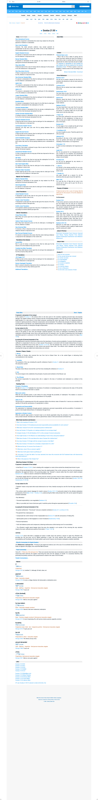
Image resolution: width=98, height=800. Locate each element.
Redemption (64, 236)
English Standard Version (22, 53)
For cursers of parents (64, 263)
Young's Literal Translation (22, 200)
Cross (45, 33)
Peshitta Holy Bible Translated (23, 248)
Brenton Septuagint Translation (23, 263)
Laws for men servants (63, 254)
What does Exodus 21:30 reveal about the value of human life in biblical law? (37, 438)
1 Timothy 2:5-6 (38, 493)
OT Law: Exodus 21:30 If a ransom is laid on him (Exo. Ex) (30, 683)
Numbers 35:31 (60, 78)
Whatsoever (59, 238)
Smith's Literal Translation (22, 206)
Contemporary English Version (23, 126)
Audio (41, 33)
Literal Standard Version (21, 194)
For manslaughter (62, 259)
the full (76, 65)
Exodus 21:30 (24, 388)
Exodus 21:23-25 (44, 344)
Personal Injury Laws (62, 55)
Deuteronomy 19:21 (61, 91)
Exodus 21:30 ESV (20, 667)
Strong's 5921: (19, 599)
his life (66, 65)
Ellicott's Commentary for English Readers (27, 542)
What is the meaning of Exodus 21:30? (27, 422)
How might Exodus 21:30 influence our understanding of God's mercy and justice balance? (40, 435)
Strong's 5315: (19, 619)
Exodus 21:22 (60, 200)
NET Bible (18, 158)
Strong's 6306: (19, 609)
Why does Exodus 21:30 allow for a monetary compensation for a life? (35, 443)
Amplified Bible (19, 101)
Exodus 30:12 (60, 211)
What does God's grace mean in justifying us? (29, 452)
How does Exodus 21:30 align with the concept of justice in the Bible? (35, 441)
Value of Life (18, 399)
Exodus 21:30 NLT (20, 665)
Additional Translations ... (22, 269)
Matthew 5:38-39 (60, 105)
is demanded (67, 63)
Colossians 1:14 (60, 144)
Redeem (58, 236)
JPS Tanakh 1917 (20, 257)
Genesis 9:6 (59, 97)
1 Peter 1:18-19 (49, 529)
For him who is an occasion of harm (67, 269)
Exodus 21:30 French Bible (22, 678)
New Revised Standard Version (23, 233)
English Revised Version (22, 132)
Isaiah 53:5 (59, 150)
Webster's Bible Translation (22, 170)
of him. (64, 67)
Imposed (80, 233)
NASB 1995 (18, 83)
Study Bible (19, 312)
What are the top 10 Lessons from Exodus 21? (29, 446)
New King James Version (22, 71)
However (74, 233)
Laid (57, 235)
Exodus (13, 22)
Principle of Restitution (21, 386)
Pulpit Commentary (21, 549)
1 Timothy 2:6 (59, 173)
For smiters (61, 264)
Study (49, 33)
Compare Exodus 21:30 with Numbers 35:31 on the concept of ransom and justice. (38, 433)
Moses (19, 353)
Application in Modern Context (23, 413)
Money (61, 235)
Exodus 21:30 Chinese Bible (22, 677)
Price (75, 235)
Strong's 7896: (19, 590)
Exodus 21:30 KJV (20, 670)
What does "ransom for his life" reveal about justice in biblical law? (34, 427)
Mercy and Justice (20, 393)
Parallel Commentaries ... (22, 558)
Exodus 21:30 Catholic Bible (22, 680)
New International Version (22, 39)
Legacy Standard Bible (21, 95)
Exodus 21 (28, 317)
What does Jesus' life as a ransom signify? (29, 449)
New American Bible (20, 227)
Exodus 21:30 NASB (20, 669)
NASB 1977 (18, 89)
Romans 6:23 (59, 124)
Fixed (70, 233)
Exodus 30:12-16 (52, 491)
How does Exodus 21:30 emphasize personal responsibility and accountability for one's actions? (42, 425)
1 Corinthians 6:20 (61, 130)
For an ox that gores (63, 268)
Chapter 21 (18, 22)
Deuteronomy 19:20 (54, 518)
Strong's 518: (19, 570)
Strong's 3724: (19, 580)
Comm (53, 33)
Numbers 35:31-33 (61, 223)
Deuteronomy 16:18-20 (21, 480)
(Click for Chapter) (23, 36)
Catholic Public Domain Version (23, 221)
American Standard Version (22, 119)
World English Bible (20, 185)
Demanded (65, 233)
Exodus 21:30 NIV (20, 664)
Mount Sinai (20, 367)
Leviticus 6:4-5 (64, 510)
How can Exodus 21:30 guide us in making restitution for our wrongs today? (37, 430)
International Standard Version (23, 151)
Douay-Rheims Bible (20, 215)
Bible (10, 22)
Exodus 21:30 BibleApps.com (23, 673)
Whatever (80, 236)
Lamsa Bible (18, 242)
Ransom (80, 235)
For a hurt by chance (63, 266)
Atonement (59, 233)
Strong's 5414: (19, 629)
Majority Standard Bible (21, 179)
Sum (76, 236)
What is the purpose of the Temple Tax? (28, 459)
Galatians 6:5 (42, 500)
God (18, 372)
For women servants (62, 258)
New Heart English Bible (21, 164)
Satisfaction (71, 236)
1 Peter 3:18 (59, 115)
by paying (71, 65)
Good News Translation (21, 145)
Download (80, 72)
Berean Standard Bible (21, 59)
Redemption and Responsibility (23, 406)
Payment (71, 235)
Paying (66, 235)
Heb (57, 33)
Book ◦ (75, 312)
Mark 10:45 (59, 179)
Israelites (19, 360)
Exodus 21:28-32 (28, 467)
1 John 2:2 (59, 166)
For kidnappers (62, 261)
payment (61, 63)
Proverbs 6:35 (60, 159)
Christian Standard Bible (21, 107)
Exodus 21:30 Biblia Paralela (23, 675)
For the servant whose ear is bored (66, 256)
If (57, 63)
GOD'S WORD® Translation (22, 138)
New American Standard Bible (23, 77)
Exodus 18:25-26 (77, 478)
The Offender (20, 377)
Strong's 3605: (19, 638)
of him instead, (76, 63)
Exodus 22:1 (56, 510)
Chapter (80, 312)
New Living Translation (21, 45)
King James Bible (20, 65)
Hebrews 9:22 (60, 136)
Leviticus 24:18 (60, 85)
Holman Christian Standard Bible (24, 113)
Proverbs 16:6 (72, 503)
